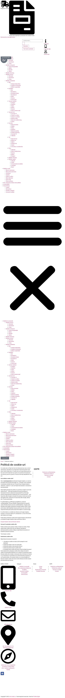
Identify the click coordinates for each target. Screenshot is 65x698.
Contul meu (46, 54)
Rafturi (10, 68)
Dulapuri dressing (15, 132)
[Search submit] (23, 43)
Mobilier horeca (9, 74)
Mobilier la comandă (8, 321)
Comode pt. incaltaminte (17, 146)
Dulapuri (13, 102)
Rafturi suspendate (15, 87)
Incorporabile (6, 184)
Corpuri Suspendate (13, 66)
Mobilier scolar (6, 168)
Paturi (12, 105)
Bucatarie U (14, 94)
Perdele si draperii (10, 190)
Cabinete (13, 135)
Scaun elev (8, 179)
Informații (46, 43)
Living (10, 63)
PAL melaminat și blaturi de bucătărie (12, 182)
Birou (10, 148)
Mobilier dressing (10, 73)
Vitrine (10, 71)
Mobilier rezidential (10, 80)
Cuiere (12, 145)
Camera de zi (12, 112)
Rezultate (25, 46)
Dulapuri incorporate (16, 85)
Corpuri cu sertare (15, 116)
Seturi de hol (14, 138)
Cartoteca (8, 173)
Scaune (13, 98)
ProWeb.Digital (36, 696)
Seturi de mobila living (16, 120)
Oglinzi (12, 142)
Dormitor (11, 123)
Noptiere (13, 104)
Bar (12, 90)
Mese (12, 96)
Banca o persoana (10, 170)
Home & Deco (6, 185)
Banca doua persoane (11, 171)
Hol (9, 137)
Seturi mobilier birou (16, 151)
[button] (32, 256)
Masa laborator (9, 178)
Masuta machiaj (15, 131)
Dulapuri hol (14, 143)
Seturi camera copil (15, 110)
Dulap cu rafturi (9, 176)
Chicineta (11, 76)
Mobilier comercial (10, 65)
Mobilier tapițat (12, 159)
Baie (10, 82)
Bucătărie (11, 88)
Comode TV (14, 113)
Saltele (12, 126)
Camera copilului (12, 101)
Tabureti (13, 160)
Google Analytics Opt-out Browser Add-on (10, 521)
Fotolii (12, 162)
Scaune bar (13, 99)
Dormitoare (11, 77)
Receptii (10, 69)
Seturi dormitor (14, 124)
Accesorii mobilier (10, 192)
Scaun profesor (9, 181)
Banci (12, 167)
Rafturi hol (13, 140)
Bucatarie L (13, 91)
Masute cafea (14, 118)
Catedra (8, 174)
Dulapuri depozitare (15, 84)
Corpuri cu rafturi (15, 115)
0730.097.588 (47, 49)
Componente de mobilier (17, 164)
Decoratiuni (8, 189)
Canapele (13, 165)
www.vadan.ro (12, 696)
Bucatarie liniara (15, 93)
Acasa (2, 461)
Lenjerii (7, 187)
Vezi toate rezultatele (28, 48)
